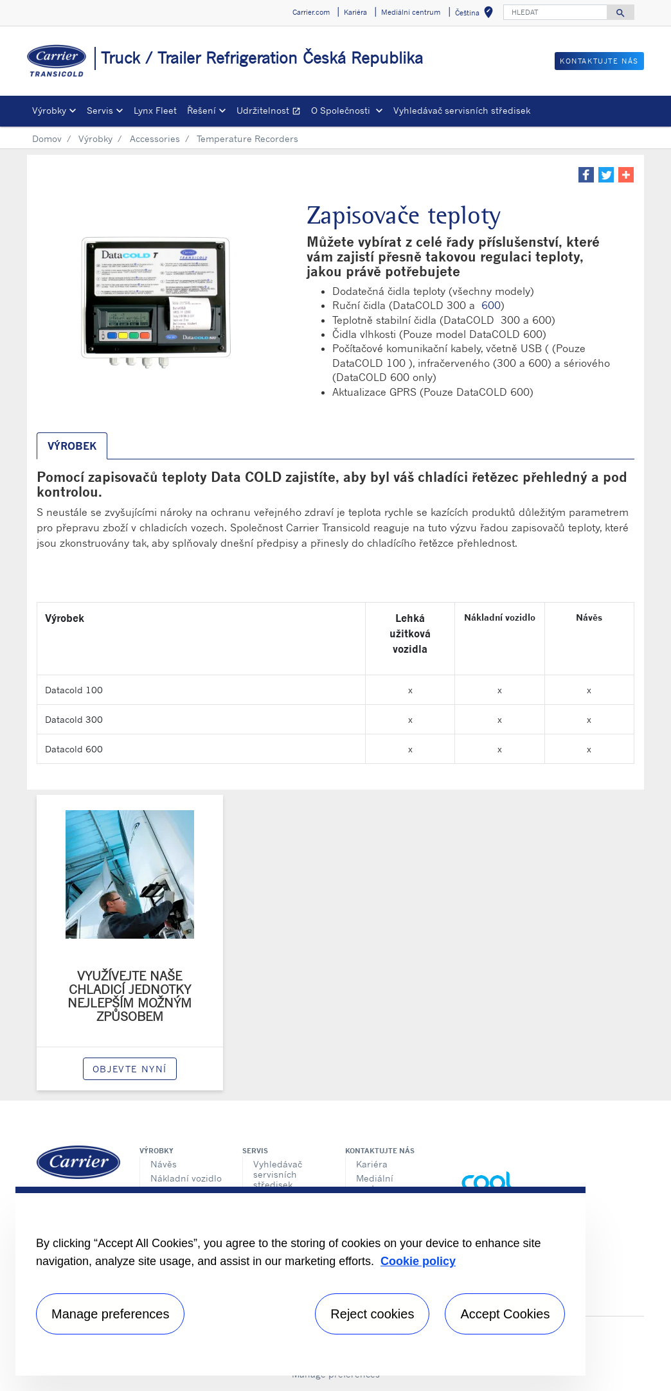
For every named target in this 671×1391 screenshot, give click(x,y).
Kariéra (372, 1163)
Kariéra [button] (355, 12)
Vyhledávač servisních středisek (461, 110)
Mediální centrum (374, 1183)
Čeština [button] (476, 14)
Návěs (163, 1163)
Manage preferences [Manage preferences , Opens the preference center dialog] (110, 1314)
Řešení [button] (201, 110)
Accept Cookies (505, 1314)
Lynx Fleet (155, 110)
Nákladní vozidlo (186, 1178)
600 (491, 305)
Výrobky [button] (49, 110)
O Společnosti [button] (342, 110)
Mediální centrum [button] (410, 12)
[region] (300, 1281)
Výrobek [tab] (72, 445)
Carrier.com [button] (311, 12)
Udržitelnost (271, 112)
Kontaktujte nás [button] (599, 61)
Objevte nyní (130, 1068)
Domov (47, 138)
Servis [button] (100, 110)
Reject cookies (372, 1314)
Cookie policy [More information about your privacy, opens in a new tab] (418, 1261)
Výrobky (95, 138)
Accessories (155, 138)
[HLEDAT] (555, 12)
